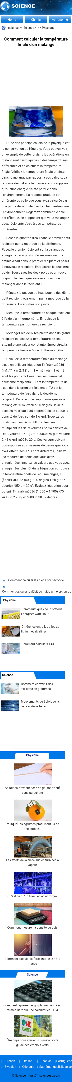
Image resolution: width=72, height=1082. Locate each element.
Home (12, 20)
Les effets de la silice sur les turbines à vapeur (32, 851)
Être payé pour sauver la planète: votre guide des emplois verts (32, 1031)
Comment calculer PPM (38, 644)
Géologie (28, 1067)
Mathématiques (46, 1067)
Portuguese (64, 1061)
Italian (28, 1061)
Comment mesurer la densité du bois (32, 916)
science (13, 28)
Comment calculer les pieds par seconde (36, 580)
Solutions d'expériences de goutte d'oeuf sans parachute (32, 779)
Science (28, 28)
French (10, 1061)
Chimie (36, 20)
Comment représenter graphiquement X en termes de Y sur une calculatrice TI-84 (32, 996)
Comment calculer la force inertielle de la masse (32, 949)
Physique (48, 28)
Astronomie (60, 20)
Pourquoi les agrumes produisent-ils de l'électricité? (32, 815)
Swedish (10, 1067)
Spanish (46, 1061)
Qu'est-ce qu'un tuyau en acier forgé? (32, 885)
